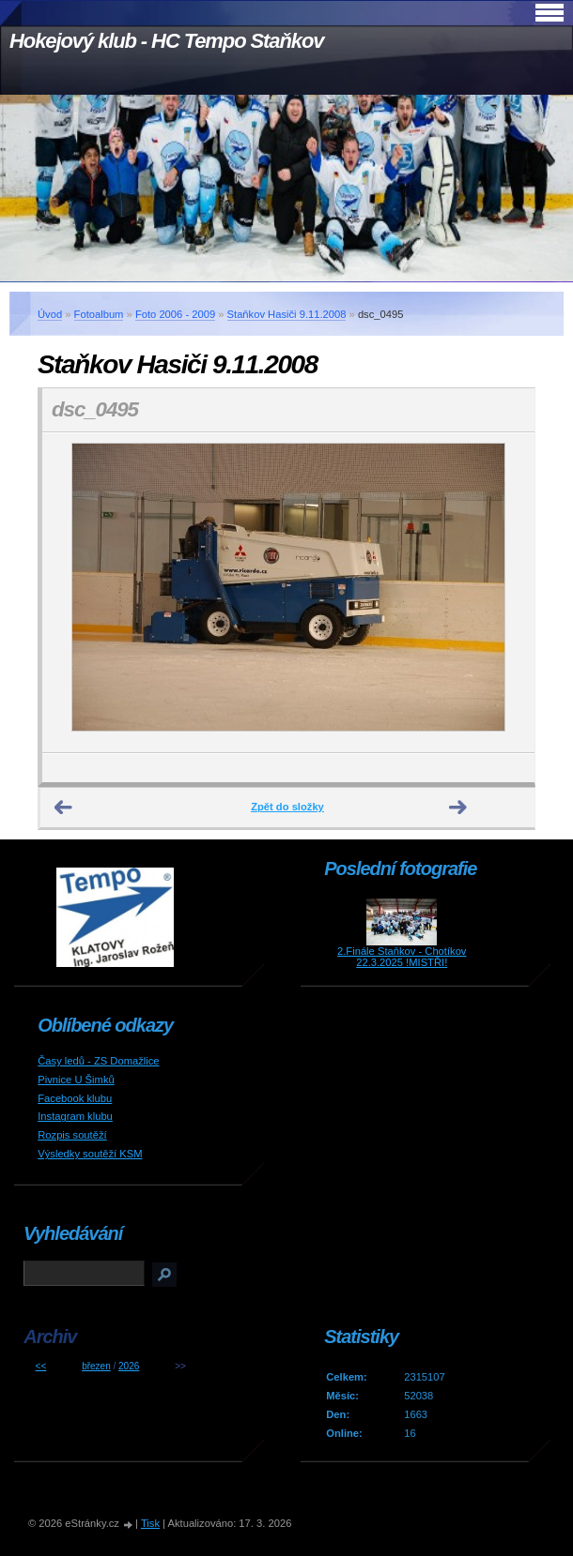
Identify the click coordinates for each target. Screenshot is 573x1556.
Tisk (150, 1523)
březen (96, 1366)
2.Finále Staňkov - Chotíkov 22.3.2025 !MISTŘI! (401, 956)
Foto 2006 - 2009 (175, 314)
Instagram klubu (75, 1116)
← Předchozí (64, 807)
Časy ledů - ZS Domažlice (98, 1060)
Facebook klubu (75, 1098)
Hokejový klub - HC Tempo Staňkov (166, 41)
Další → (458, 807)
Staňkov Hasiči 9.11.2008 (287, 314)
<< (41, 1366)
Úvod (50, 314)
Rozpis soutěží (72, 1135)
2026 (128, 1366)
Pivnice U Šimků (76, 1079)
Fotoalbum (99, 314)
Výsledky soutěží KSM (90, 1153)
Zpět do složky (287, 806)
